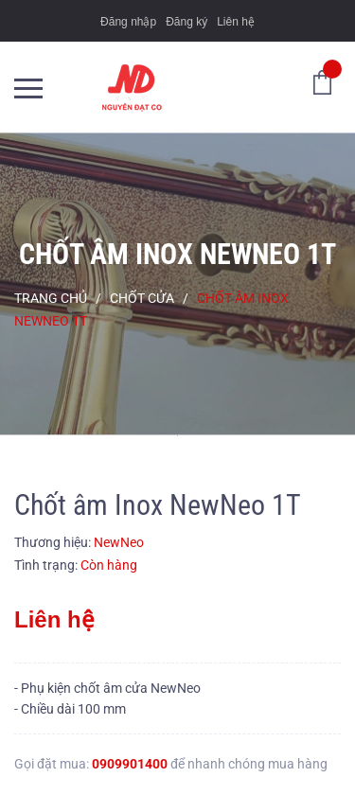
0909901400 (130, 763)
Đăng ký (186, 21)
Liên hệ (236, 21)
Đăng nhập (128, 21)
